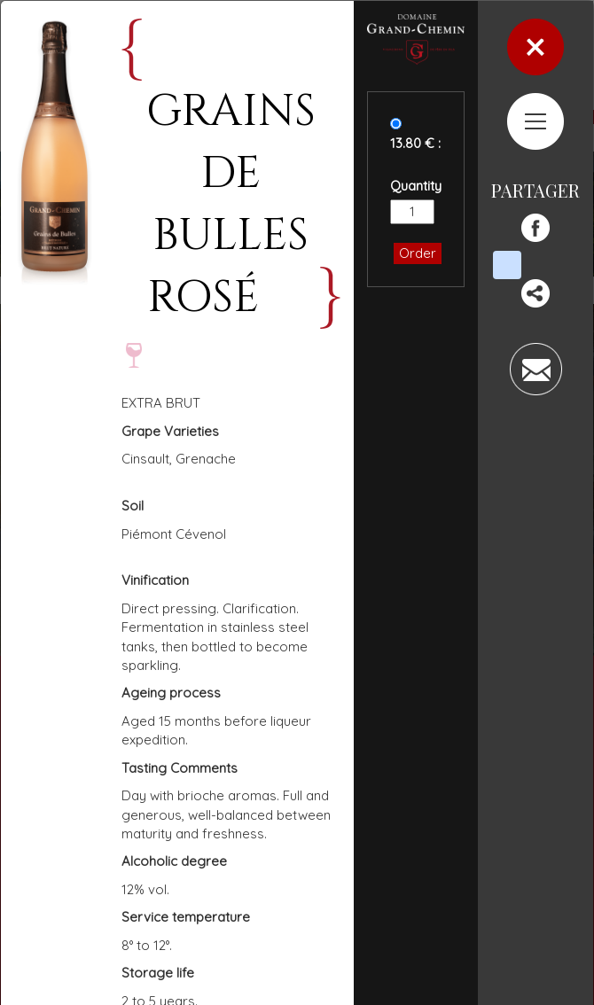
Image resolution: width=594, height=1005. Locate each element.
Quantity (416, 185)
